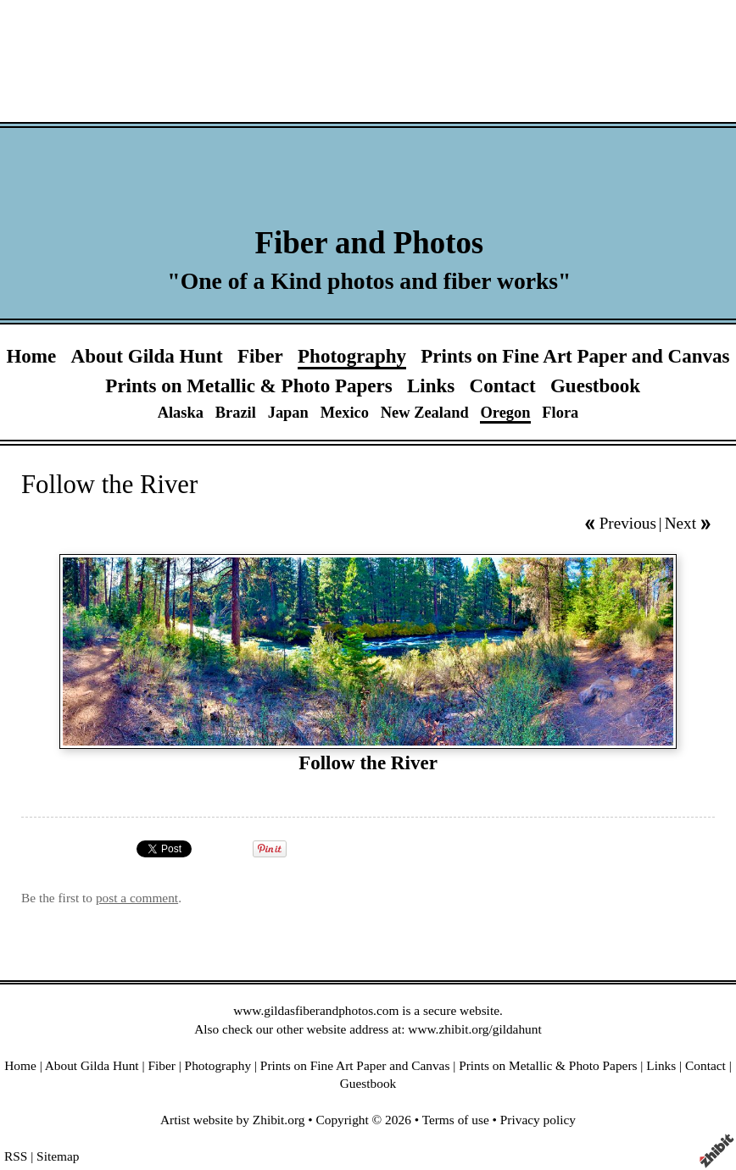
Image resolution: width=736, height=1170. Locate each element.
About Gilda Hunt (147, 356)
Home (31, 356)
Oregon (505, 412)
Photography (352, 356)
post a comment (137, 897)
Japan (288, 412)
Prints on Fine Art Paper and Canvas (575, 356)
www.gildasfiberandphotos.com (316, 1010)
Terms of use (455, 1119)
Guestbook (595, 385)
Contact (503, 385)
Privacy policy (538, 1119)
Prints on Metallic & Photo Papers (248, 385)
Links (430, 385)
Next (680, 523)
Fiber (260, 356)
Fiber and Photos (369, 242)
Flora (560, 412)
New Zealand (425, 412)
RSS (15, 1156)
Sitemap (57, 1156)
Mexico (345, 412)
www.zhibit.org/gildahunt (474, 1029)
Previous (627, 523)
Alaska (181, 412)
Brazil (235, 412)
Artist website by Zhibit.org (232, 1119)
